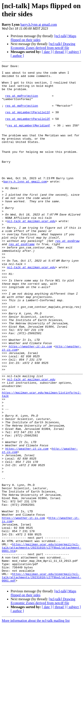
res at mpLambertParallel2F (27, 130)
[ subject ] (74, 52)
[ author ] (17, 56)
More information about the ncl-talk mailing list (36, 724)
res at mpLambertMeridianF (28, 138)
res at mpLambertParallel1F (27, 122)
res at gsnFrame (22, 280)
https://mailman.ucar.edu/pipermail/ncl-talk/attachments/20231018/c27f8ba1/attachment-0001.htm (41, 644)
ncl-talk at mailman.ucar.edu (31, 253)
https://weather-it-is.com (30, 403)
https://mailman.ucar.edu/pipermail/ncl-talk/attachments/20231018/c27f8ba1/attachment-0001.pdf (41, 680)
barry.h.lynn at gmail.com (38, 24)
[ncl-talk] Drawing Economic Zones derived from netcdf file (43, 46)
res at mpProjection (21, 102)
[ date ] (47, 52)
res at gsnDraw (67, 276)
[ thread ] (59, 52)
